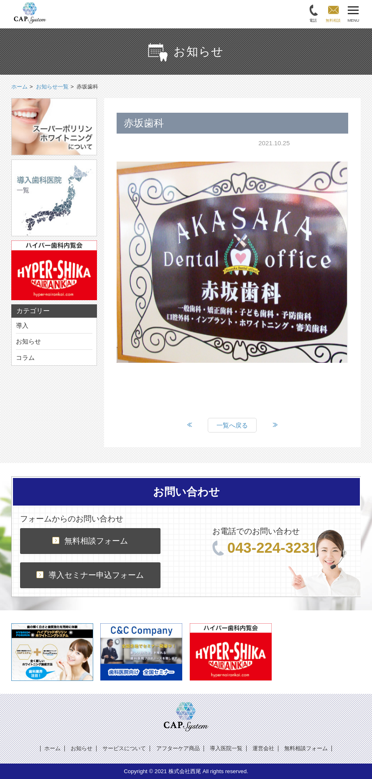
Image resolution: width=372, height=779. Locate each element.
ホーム (52, 748)
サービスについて (124, 748)
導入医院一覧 (226, 748)
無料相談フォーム (90, 540)
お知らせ (28, 341)
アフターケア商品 (178, 748)
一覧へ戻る (232, 425)
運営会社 (263, 748)
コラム (25, 357)
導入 (22, 325)
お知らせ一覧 (52, 86)
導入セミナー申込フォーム (90, 575)
